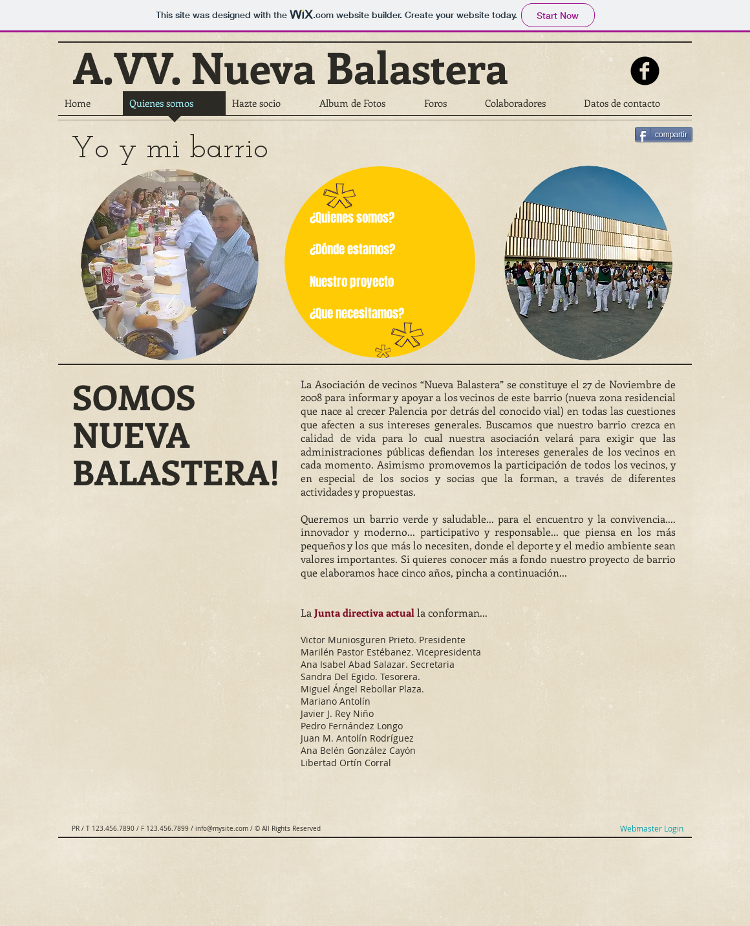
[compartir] (663, 134)
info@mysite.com (221, 828)
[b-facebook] (644, 70)
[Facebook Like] (601, 120)
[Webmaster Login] (651, 828)
